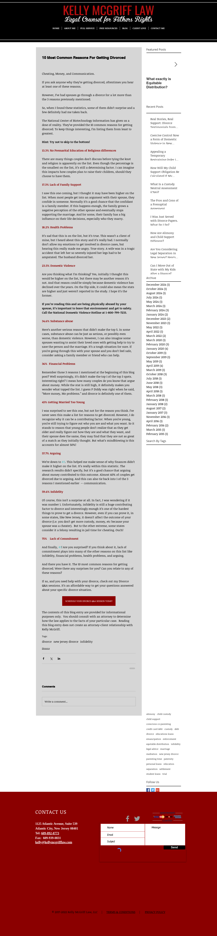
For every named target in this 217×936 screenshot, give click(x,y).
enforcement (169, 738)
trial (164, 773)
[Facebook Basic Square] (148, 790)
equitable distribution (157, 743)
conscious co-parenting (158, 723)
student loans (153, 773)
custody (168, 728)
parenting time (154, 758)
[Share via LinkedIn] (58, 658)
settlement (164, 768)
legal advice (152, 748)
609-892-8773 (50, 833)
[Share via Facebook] (43, 658)
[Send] (174, 847)
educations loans (165, 733)
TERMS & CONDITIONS (120, 912)
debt (177, 728)
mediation (151, 753)
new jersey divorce (66, 641)
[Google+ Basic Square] (157, 790)
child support (153, 719)
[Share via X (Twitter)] (51, 658)
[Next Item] (176, 64)
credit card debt (154, 728)
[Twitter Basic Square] (153, 790)
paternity (168, 758)
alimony (150, 713)
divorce (47, 641)
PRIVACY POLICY (155, 912)
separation (152, 768)
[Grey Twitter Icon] (137, 819)
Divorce (46, 648)
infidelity (86, 641)
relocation (168, 763)
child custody (164, 713)
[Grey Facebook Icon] (127, 819)
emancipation (153, 738)
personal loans (154, 763)
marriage (165, 748)
